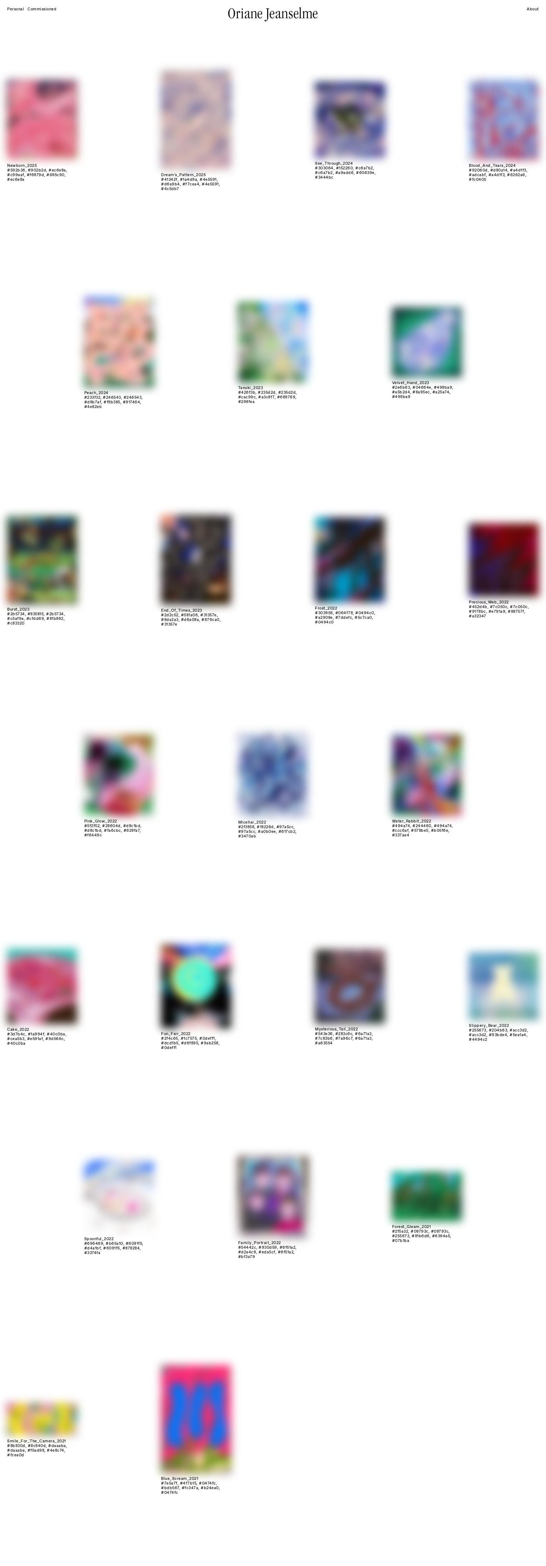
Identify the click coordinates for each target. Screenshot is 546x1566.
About (533, 9)
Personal (15, 9)
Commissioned (41, 9)
